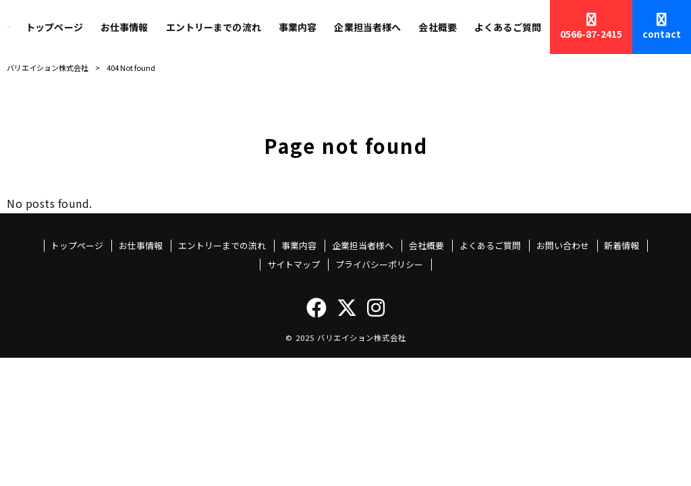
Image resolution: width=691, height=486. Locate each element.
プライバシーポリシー (379, 265)
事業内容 (298, 246)
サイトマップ (293, 265)
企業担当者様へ (362, 246)
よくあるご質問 (490, 246)
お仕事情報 (141, 246)
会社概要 (426, 246)
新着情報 (621, 246)
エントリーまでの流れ (222, 246)
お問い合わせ (562, 246)
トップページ (77, 246)
